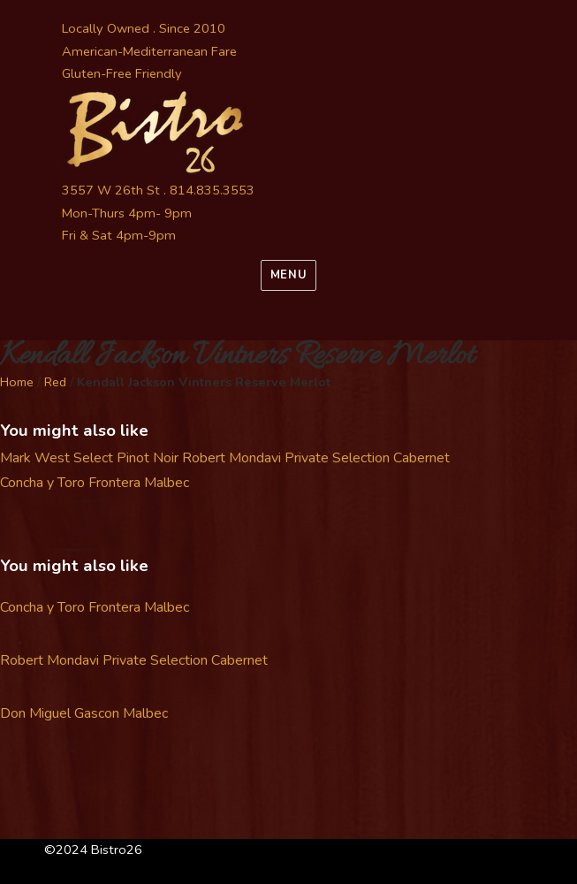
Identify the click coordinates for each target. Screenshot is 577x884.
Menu (288, 275)
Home (17, 382)
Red (55, 382)
